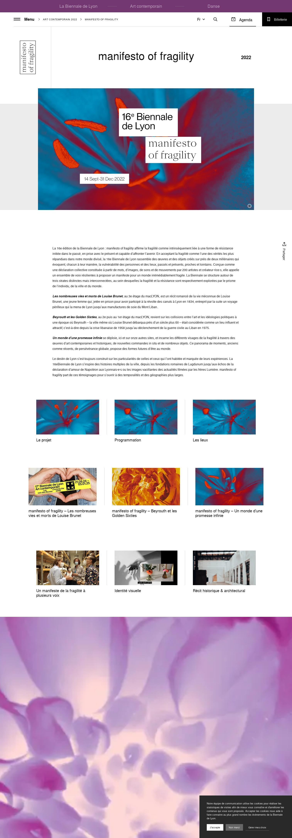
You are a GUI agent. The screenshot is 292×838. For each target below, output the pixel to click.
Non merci (234, 827)
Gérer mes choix (257, 827)
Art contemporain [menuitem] (146, 6)
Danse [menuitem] (214, 6)
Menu (24, 19)
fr (201, 19)
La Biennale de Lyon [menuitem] (78, 6)
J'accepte (215, 827)
